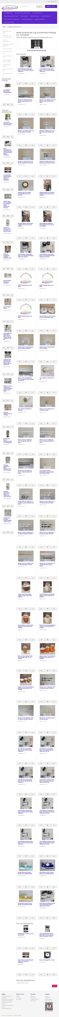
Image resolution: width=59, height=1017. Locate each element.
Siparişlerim (47, 997)
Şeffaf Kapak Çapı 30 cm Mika (25, 316)
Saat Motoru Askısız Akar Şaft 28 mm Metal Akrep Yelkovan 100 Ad (46, 781)
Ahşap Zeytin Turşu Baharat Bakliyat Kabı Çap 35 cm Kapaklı (47, 657)
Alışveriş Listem (48, 999)
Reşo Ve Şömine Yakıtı (9, 22)
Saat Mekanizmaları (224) (7, 32)
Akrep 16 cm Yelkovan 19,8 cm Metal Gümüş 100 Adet (25, 718)
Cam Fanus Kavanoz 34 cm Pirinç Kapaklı (7, 123)
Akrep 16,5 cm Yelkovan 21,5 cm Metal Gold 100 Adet (25, 441)
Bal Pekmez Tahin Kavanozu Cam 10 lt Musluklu (7, 440)
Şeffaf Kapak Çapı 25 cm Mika (46, 285)
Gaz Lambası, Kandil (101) (7, 52)
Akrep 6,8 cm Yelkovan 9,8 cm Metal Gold (47, 718)
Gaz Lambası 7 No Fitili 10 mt (46, 378)
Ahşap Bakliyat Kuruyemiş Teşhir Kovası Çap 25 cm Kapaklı (25, 225)
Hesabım (47, 996)
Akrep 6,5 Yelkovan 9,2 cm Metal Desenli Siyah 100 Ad (47, 162)
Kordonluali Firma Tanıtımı (7, 999)
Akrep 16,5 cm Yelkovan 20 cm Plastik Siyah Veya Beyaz (47, 564)
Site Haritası (18, 999)
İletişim (17, 996)
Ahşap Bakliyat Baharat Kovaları (11, 16)
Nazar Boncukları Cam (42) (8, 56)
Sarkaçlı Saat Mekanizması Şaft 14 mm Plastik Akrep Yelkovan (7, 362)
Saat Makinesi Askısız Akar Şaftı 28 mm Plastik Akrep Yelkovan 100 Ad (47, 843)
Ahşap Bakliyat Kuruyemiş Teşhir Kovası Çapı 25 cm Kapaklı (46, 194)
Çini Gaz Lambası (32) (7, 48)
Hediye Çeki (33, 997)
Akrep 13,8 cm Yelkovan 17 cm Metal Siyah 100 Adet (47, 533)
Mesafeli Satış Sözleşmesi (7, 1000)
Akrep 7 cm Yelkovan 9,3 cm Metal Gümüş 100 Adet (26, 131)
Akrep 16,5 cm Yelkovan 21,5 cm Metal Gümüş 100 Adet (46, 441)
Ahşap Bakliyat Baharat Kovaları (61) (8, 45)
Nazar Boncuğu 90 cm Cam (47, 960)
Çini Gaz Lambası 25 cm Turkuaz (7, 413)
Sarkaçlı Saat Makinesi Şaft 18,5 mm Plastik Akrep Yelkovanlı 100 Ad (47, 904)
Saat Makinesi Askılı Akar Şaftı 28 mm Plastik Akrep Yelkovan (25, 812)
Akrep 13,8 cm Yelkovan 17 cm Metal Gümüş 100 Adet (25, 533)
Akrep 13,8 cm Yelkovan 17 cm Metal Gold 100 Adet (47, 502)
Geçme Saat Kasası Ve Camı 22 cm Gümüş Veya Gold (47, 316)
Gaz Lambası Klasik (7, 307)
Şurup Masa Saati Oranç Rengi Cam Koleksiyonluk (25, 903)
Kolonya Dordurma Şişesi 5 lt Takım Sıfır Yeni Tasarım (7, 494)
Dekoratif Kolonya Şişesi (27, 19)
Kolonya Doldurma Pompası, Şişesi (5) (7, 61)
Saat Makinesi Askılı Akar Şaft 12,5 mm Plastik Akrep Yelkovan (25, 70)
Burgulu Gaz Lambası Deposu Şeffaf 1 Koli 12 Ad (7, 519)
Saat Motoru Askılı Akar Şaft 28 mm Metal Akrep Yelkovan (25, 750)
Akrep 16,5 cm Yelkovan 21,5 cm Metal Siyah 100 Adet (25, 472)
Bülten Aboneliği (48, 1000)
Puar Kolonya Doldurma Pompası (7, 282)
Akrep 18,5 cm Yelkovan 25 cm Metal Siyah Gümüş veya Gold (7, 388)
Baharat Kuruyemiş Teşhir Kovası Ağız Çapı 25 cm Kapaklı (25, 657)
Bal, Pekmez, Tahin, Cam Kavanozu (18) (7, 36)
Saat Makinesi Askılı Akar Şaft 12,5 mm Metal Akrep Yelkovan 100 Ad (47, 255)
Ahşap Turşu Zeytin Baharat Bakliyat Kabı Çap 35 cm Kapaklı (26, 688)
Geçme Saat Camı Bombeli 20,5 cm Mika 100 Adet (25, 347)
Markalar (32, 996)
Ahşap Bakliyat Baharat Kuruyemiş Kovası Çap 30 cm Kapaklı (46, 225)
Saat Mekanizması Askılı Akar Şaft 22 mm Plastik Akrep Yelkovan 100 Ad (46, 935)
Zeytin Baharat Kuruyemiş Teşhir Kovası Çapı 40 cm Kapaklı (47, 595)
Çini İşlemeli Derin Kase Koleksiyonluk (7, 91)
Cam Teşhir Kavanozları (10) (6, 40)
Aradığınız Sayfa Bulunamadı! (14, 26)
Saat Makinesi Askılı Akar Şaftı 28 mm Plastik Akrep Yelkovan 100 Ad (7, 336)
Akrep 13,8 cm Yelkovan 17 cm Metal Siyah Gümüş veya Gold (26, 503)
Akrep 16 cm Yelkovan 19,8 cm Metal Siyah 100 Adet (47, 687)
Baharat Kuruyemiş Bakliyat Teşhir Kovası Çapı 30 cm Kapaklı (47, 626)
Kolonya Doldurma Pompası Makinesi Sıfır (7, 256)
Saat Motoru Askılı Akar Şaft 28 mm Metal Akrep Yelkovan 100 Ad (46, 750)
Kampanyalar (33, 1000)
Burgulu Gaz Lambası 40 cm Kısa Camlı (26, 934)
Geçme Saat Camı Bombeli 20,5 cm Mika (47, 347)
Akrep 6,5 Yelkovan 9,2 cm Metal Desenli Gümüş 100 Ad (47, 132)
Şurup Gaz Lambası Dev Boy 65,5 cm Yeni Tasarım (7, 229)
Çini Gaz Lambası (24, 16)
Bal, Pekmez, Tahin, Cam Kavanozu (22, 13)
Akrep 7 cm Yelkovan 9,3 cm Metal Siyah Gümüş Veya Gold (47, 101)
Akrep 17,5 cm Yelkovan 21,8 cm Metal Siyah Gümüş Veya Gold (25, 379)
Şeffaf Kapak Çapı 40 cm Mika (25, 285)
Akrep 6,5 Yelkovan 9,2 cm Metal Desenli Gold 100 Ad (25, 162)
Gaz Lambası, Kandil (34, 16)
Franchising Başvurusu (7, 1008)
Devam (54, 986)
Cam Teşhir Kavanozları (37, 13)
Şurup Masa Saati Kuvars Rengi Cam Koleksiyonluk (46, 873)
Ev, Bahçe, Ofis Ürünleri (40, 19)
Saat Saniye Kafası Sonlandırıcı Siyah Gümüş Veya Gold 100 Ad (46, 472)
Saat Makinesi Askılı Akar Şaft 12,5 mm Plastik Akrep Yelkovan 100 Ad (25, 255)
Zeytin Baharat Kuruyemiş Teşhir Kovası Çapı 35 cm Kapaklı (25, 626)
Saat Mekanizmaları (8, 13)
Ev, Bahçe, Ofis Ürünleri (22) (8, 69)
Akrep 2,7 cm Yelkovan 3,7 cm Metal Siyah (47, 409)
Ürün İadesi (18, 997)
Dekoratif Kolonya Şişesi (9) (7, 65)
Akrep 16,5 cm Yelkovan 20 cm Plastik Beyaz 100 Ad (25, 563)
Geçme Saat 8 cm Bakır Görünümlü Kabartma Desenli (24, 194)
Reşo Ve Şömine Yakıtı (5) (7, 74)
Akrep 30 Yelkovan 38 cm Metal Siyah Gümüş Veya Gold (25, 101)
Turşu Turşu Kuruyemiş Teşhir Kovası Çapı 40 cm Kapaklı (25, 595)
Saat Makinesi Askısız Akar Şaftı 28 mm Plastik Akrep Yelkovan (25, 843)
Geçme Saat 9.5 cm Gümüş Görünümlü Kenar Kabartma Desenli (7, 204)
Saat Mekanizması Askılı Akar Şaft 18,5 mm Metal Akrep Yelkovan (7, 152)
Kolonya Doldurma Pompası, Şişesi (11, 19)
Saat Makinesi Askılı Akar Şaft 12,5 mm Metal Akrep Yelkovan (47, 70)
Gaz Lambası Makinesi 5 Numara (24, 409)
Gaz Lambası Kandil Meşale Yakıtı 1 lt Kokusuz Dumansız (7, 177)
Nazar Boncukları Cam (46, 16)
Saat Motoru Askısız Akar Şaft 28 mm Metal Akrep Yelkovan (25, 781)
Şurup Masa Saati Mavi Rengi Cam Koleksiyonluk (25, 873)
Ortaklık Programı (34, 999)
